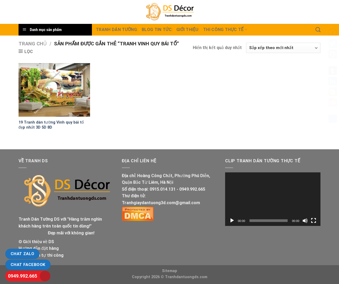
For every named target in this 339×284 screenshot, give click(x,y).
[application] (272, 199)
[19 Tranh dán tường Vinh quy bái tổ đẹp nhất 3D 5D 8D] (54, 90)
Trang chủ (33, 43)
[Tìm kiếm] (317, 29)
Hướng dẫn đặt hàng (39, 248)
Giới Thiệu (187, 29)
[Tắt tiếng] (305, 220)
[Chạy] (232, 220)
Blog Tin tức (157, 29)
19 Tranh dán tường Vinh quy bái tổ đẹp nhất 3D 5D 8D (51, 125)
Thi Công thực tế (225, 29)
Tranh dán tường (116, 29)
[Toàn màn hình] (313, 220)
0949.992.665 (22, 276)
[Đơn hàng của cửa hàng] (283, 48)
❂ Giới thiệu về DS (36, 241)
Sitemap (169, 271)
